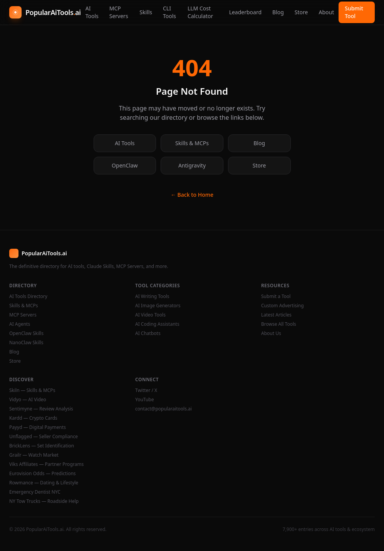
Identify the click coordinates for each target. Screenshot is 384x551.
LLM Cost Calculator (200, 12)
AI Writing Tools (152, 296)
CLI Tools (169, 12)
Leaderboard (245, 12)
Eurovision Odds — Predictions (42, 474)
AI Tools (92, 12)
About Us (271, 333)
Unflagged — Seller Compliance (43, 437)
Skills (145, 12)
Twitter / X (146, 390)
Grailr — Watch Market (34, 455)
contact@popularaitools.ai (163, 409)
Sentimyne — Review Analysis (41, 409)
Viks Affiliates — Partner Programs (46, 464)
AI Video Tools (150, 315)
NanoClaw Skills (26, 343)
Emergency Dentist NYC (34, 492)
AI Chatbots (148, 333)
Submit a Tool (275, 296)
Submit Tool (354, 12)
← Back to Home (192, 194)
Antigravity (192, 165)
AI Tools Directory (28, 296)
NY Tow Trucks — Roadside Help (44, 501)
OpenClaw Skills (26, 333)
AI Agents (19, 324)
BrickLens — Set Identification (41, 446)
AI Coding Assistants (157, 324)
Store (301, 12)
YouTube (144, 400)
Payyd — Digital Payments (37, 427)
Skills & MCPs (192, 143)
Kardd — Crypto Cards (33, 418)
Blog (278, 12)
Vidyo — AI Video (27, 400)
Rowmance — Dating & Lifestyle (43, 483)
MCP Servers (118, 12)
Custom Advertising (282, 306)
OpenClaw (125, 165)
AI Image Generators (158, 306)
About (326, 12)
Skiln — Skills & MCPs (32, 390)
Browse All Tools (278, 324)
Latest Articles (276, 315)
